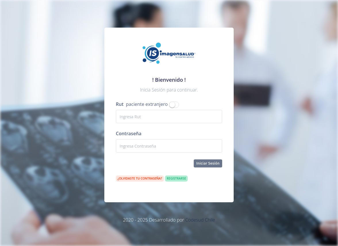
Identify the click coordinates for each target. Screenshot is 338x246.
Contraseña (128, 133)
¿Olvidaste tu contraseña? (140, 178)
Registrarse (176, 178)
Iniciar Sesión (208, 163)
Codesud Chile (200, 220)
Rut (120, 104)
